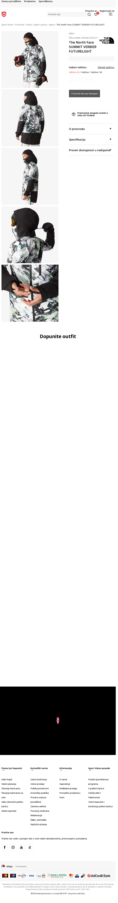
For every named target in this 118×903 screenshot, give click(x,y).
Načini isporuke (8, 810)
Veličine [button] (85, 72)
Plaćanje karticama (10, 788)
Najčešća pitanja (38, 824)
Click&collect (94, 792)
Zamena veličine (38, 806)
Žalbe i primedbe (38, 819)
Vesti (61, 797)
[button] (69, 14)
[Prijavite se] (96, 14)
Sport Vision (7, 24)
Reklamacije (36, 815)
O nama (63, 779)
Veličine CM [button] (96, 72)
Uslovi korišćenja (38, 779)
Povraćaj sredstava (39, 810)
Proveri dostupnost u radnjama (90, 150)
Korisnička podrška (39, 792)
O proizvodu (90, 129)
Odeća (29, 24)
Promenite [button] (21, 866)
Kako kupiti (6, 779)
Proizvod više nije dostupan (84, 93)
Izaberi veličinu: (78, 67)
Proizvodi (19, 24)
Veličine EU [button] (74, 72)
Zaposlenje (64, 784)
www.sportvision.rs (45, 893)
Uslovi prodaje (37, 784)
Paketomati (94, 797)
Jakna (51, 24)
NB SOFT (63, 893)
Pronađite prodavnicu (69, 792)
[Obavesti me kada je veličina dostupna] (72, 79)
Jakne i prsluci (40, 24)
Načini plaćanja (8, 784)
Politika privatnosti (39, 788)
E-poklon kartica (96, 788)
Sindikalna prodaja (68, 788)
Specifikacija (90, 139)
